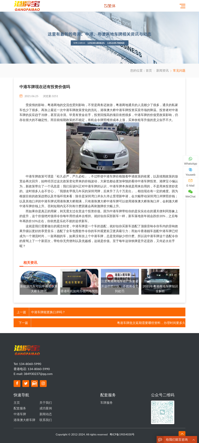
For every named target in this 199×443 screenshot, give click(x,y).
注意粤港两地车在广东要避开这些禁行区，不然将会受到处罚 (119, 286)
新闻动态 (45, 414)
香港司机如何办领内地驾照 (79, 291)
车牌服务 (106, 402)
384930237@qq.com (38, 373)
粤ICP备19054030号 (122, 434)
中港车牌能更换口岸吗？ (48, 312)
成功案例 (45, 408)
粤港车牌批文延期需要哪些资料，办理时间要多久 (151, 323)
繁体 (112, 6)
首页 (149, 70)
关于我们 (45, 402)
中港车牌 (20, 414)
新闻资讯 (162, 70)
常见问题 (179, 70)
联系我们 (45, 420)
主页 (17, 402)
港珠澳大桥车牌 (24, 420)
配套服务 (20, 408)
